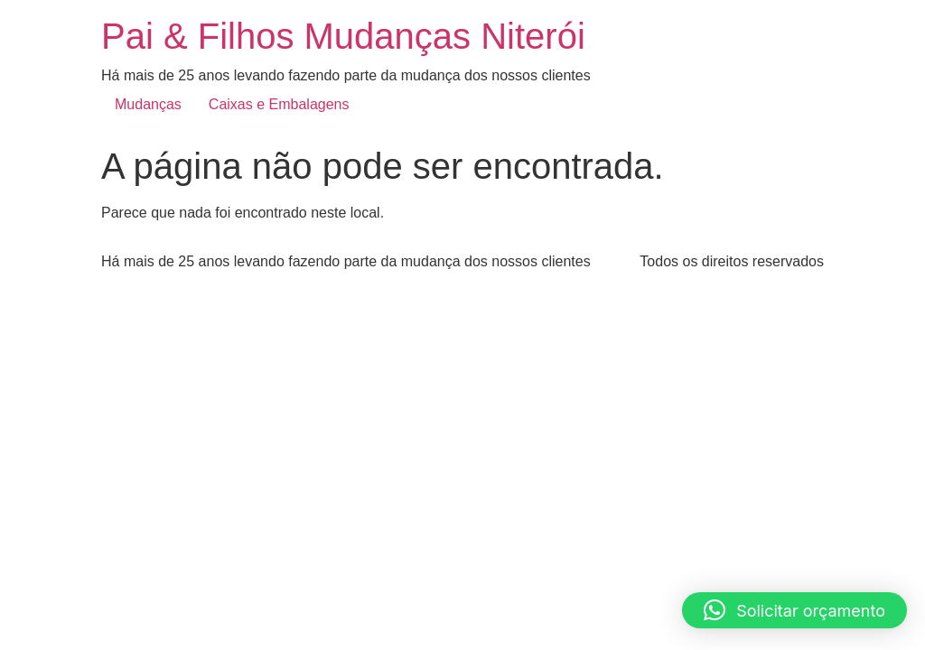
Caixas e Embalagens (279, 104)
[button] (794, 610)
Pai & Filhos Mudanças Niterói (343, 36)
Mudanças (148, 104)
